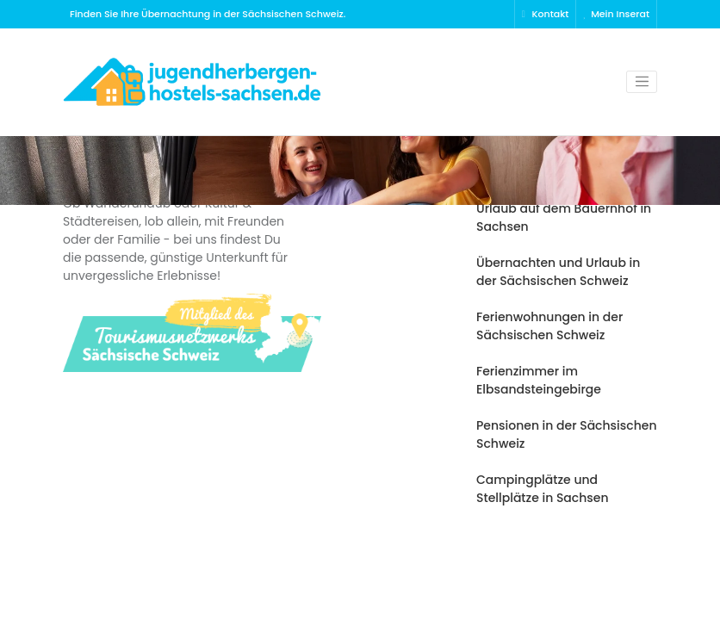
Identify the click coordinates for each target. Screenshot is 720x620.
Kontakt (545, 14)
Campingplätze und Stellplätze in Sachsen (542, 488)
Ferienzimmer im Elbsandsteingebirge (538, 380)
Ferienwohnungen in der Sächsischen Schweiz (549, 326)
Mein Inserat (616, 14)
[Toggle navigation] (641, 82)
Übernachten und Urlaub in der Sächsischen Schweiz (558, 271)
